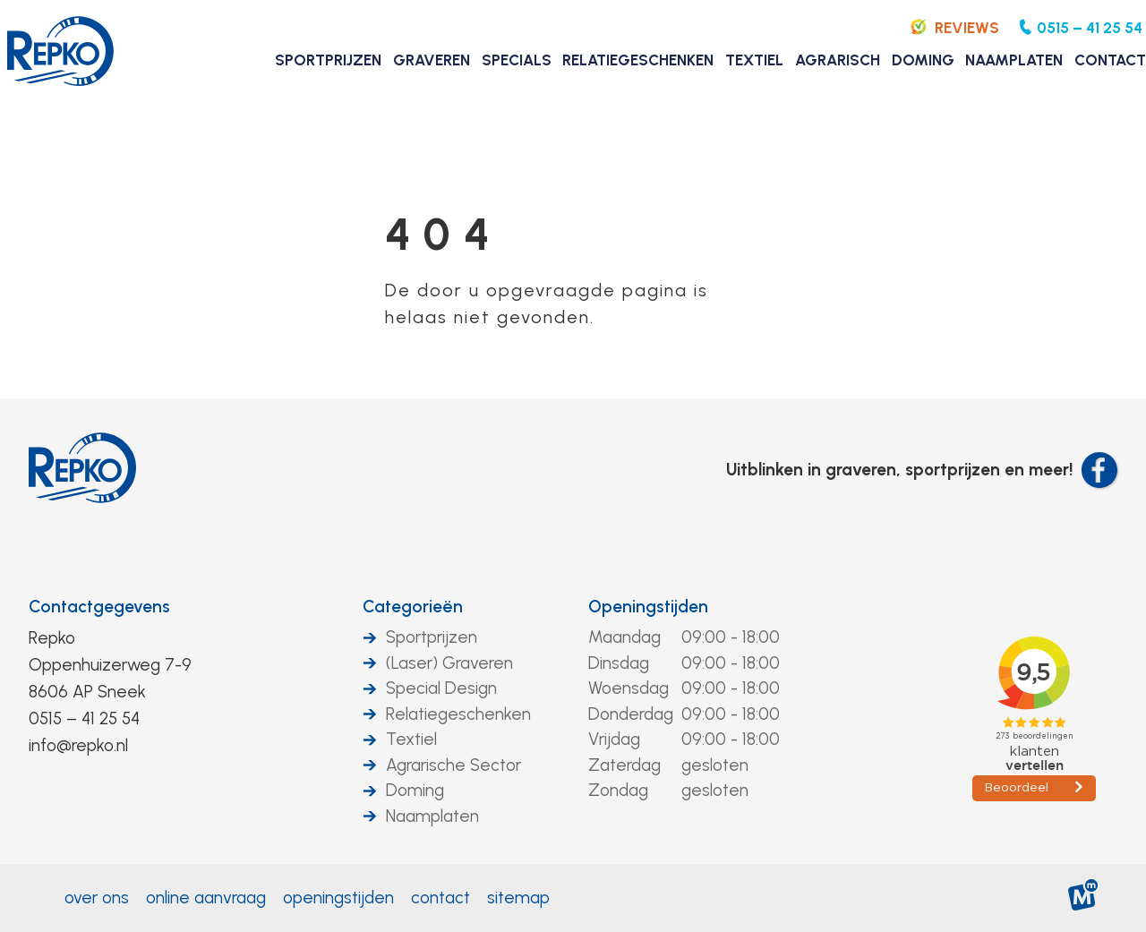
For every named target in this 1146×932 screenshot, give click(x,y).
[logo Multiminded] (1083, 898)
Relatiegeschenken (458, 714)
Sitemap (518, 897)
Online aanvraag (206, 897)
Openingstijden (648, 606)
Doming (415, 790)
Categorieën (413, 606)
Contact (440, 897)
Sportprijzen (431, 637)
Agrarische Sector (453, 765)
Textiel (411, 739)
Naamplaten (432, 816)
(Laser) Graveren (449, 663)
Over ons (96, 897)
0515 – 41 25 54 (84, 718)
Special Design (441, 688)
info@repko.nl (78, 745)
